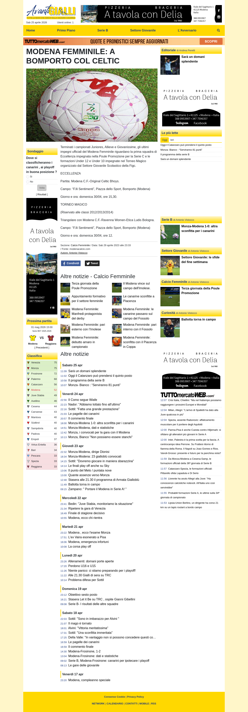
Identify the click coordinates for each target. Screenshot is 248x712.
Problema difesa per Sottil (86, 580)
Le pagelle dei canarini (83, 413)
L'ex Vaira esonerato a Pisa (87, 537)
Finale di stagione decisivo (86, 513)
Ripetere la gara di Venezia (87, 508)
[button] (41, 188)
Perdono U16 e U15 (82, 566)
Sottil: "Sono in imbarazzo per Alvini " (93, 618)
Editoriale (169, 50)
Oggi (164, 139)
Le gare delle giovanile (83, 665)
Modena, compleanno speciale (89, 680)
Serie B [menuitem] (102, 30)
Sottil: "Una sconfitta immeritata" (90, 632)
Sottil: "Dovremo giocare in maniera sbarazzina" (101, 461)
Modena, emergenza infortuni (88, 542)
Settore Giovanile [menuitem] (143, 30)
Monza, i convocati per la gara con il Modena (99, 432)
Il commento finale (81, 418)
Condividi (71, 263)
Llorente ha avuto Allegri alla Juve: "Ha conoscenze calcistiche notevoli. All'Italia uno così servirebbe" (187, 483)
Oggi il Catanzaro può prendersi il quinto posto (100, 375)
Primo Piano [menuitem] (66, 30)
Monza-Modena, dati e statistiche (91, 427)
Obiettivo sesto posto (82, 594)
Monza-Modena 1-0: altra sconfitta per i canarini (101, 423)
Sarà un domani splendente (87, 371)
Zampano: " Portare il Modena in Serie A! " (97, 489)
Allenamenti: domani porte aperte (91, 561)
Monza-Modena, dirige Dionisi (88, 451)
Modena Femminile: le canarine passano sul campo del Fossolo (138, 313)
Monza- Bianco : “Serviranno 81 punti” (94, 385)
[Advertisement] (191, 189)
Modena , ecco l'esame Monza (89, 532)
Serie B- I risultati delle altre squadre (93, 604)
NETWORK (98, 703)
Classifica (34, 356)
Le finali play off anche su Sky (88, 465)
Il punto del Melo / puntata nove (90, 470)
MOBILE (144, 703)
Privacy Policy (135, 696)
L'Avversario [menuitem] (187, 30)
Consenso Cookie (114, 696)
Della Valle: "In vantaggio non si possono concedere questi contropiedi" (117, 637)
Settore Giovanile (174, 250)
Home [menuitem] (30, 30)
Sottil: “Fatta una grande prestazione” (94, 409)
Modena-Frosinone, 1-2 (84, 651)
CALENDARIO (115, 703)
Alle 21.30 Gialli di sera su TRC (89, 575)
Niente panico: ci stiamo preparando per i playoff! (102, 570)
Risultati (41, 194)
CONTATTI (131, 703)
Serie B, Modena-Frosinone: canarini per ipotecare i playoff (108, 660)
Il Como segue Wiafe (82, 399)
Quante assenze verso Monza (89, 475)
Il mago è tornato (80, 623)
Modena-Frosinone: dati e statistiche (93, 656)
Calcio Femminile (80, 245)
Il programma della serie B (86, 380)
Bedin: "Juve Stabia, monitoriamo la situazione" (100, 503)
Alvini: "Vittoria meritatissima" (88, 628)
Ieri (172, 139)
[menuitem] (218, 30)
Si (31, 176)
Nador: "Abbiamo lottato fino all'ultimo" (94, 404)
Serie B (167, 219)
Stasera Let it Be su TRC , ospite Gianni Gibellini (101, 599)
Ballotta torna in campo (84, 484)
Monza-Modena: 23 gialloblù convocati (94, 456)
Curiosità (168, 312)
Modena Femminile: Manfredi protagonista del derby (87, 313)
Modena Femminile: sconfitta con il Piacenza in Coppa (140, 342)
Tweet (92, 263)
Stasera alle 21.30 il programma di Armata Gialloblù (103, 479)
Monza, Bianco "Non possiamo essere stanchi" (100, 437)
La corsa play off (79, 546)
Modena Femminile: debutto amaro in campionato (85, 342)
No (31, 181)
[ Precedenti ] (41, 347)
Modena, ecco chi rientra (85, 517)
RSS (153, 703)
